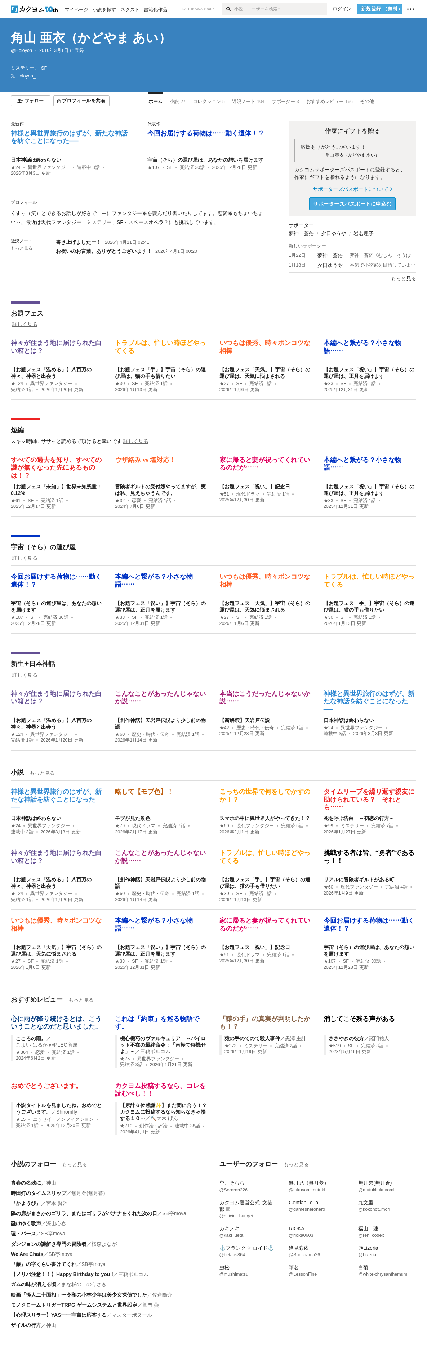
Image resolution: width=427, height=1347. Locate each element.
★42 (224, 727)
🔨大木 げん (164, 1118)
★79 (120, 825)
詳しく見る (24, 324)
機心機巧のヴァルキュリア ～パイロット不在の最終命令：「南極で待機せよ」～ (163, 1044)
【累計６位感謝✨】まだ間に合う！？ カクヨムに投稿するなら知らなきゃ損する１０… (166, 1111)
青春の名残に (26, 1183)
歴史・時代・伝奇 (150, 734)
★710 (126, 1125)
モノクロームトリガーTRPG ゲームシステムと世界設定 (74, 1305)
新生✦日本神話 (33, 663)
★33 (328, 383)
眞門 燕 (150, 1305)
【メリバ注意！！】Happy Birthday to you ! (62, 1274)
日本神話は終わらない (36, 160)
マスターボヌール (132, 1315)
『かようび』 (26, 1203)
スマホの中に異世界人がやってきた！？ (264, 818)
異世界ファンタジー (49, 167)
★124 (17, 383)
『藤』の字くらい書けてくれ (43, 1264)
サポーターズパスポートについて (352, 189)
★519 (335, 1045)
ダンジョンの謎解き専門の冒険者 (48, 1244)
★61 (16, 500)
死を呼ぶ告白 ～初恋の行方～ (359, 818)
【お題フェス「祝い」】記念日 (254, 486)
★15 (21, 1119)
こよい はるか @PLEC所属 (46, 1045)
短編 (17, 430)
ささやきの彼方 (346, 1038)
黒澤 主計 (296, 1038)
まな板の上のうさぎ (84, 1284)
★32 (120, 500)
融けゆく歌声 (26, 1223)
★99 (328, 825)
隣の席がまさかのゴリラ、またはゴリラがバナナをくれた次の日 (84, 1213)
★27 (224, 383)
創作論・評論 (153, 1125)
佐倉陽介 (162, 1295)
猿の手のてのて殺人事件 (252, 1038)
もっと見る (21, 248)
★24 (16, 167)
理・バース (23, 1233)
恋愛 (136, 500)
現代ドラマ (248, 494)
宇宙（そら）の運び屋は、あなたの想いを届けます (205, 160)
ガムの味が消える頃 (33, 1284)
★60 (120, 734)
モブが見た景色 (132, 818)
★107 (153, 167)
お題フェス (27, 313)
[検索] (228, 9)
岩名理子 (363, 233)
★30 (120, 383)
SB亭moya (174, 1213)
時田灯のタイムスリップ (38, 1193)
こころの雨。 (31, 1038)
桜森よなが (104, 1244)
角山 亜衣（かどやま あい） (91, 38)
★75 (125, 1058)
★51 (224, 494)
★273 (230, 1045)
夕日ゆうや (333, 233)
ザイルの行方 (26, 1325)
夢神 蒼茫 (301, 233)
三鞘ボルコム (155, 1051)
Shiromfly (66, 1112)
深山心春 (56, 1223)
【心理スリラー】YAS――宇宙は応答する (59, 1315)
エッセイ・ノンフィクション (63, 1119)
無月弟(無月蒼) (88, 1193)
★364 (22, 1052)
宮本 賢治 (57, 1203)
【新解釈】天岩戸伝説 (244, 720)
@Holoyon (21, 50)
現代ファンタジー (255, 825)
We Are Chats (27, 1254)
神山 (51, 1183)
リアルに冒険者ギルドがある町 (359, 879)
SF (170, 167)
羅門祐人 (379, 1038)
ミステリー (352, 825)
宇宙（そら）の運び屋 (43, 547)
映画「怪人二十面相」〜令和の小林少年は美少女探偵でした (79, 1295)
